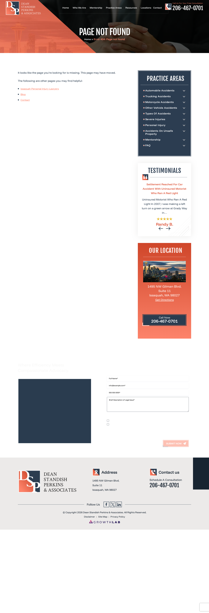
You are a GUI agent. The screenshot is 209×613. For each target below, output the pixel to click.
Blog (23, 94)
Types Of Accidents (160, 115)
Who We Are (79, 8)
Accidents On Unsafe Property (161, 135)
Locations (146, 8)
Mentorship (96, 8)
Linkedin (120, 530)
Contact (157, 8)
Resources (131, 8)
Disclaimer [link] (88, 543)
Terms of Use (142, 440)
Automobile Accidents (162, 91)
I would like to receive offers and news (129, 444)
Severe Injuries (157, 121)
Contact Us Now (128, 370)
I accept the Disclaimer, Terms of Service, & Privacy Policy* (139, 448)
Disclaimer (112, 440)
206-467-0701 (187, 8)
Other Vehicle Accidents (163, 109)
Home (65, 8)
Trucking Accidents (160, 97)
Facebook (106, 530)
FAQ (149, 150)
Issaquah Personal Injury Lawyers (42, 88)
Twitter (113, 530)
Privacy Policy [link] (119, 543)
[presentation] (160, 233)
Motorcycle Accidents (162, 103)
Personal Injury (157, 128)
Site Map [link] (102, 543)
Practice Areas (114, 8)
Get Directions (164, 304)
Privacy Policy (127, 440)
